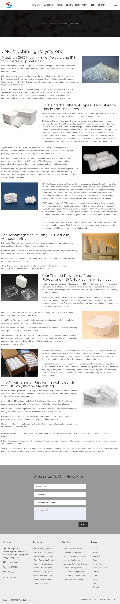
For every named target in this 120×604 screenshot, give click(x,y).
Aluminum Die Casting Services (74, 564)
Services (36, 5)
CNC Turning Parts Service (43, 556)
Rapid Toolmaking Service (43, 560)
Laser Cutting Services (42, 579)
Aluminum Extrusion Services (74, 576)
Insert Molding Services (71, 552)
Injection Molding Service (72, 549)
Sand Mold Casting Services (73, 572)
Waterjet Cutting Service (42, 572)
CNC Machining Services (43, 549)
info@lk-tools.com (14, 562)
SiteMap (83, 599)
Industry (68, 5)
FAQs (94, 579)
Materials (48, 5)
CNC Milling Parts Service (43, 552)
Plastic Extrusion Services (72, 579)
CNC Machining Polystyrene (68, 24)
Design (59, 5)
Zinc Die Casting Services (72, 568)
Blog (93, 5)
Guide (76, 5)
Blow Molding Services (71, 560)
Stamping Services (40, 583)
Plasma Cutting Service (42, 576)
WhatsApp (11, 572)
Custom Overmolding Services (74, 556)
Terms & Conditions (99, 568)
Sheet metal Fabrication (42, 568)
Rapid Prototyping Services (43, 564)
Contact (101, 5)
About (84, 5)
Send (82, 524)
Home (43, 24)
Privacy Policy (97, 564)
